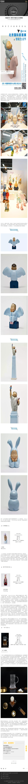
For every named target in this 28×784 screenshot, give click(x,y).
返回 (24, 768)
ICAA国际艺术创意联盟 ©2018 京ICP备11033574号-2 (14, 781)
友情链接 (14, 782)
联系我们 (18, 782)
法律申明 (9, 782)
